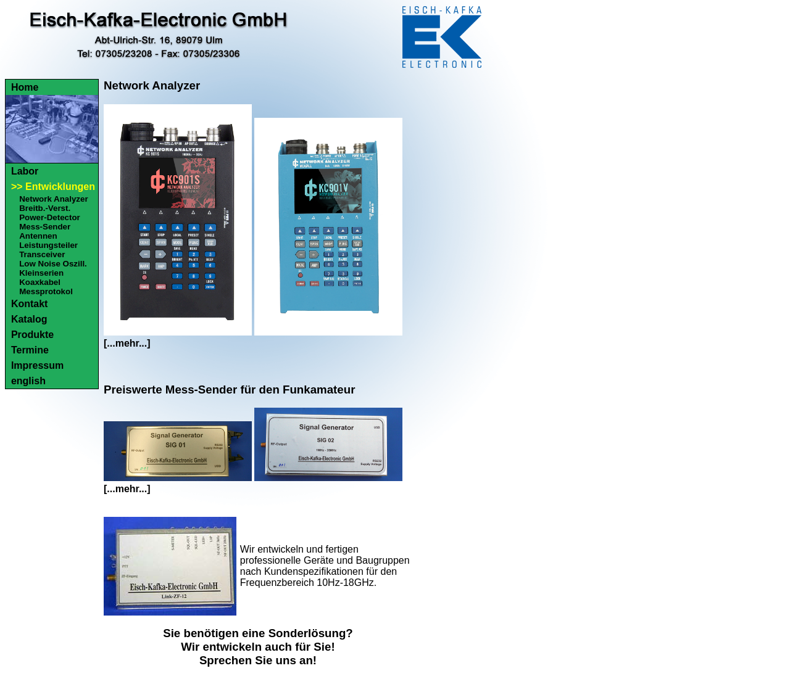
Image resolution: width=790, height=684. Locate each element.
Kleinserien (41, 273)
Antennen (38, 236)
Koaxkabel (39, 282)
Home (24, 87)
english (28, 381)
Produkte (32, 334)
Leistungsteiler (48, 245)
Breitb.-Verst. (44, 208)
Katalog (29, 319)
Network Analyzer (53, 199)
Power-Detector (49, 217)
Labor (24, 171)
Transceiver (42, 254)
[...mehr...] (127, 343)
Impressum (37, 365)
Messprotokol (46, 291)
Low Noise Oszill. (53, 263)
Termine (30, 350)
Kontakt (29, 304)
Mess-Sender (44, 226)
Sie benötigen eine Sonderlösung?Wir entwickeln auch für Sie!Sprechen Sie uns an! (258, 647)
